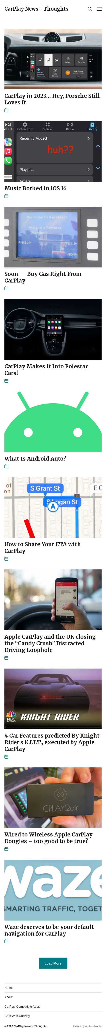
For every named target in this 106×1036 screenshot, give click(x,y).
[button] (89, 9)
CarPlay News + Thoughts (36, 8)
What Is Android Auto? (35, 458)
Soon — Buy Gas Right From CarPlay (43, 277)
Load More (52, 963)
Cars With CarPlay (17, 1016)
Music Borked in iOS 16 (35, 188)
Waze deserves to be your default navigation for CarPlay (49, 930)
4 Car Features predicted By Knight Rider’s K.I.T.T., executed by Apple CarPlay (52, 742)
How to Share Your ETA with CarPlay (42, 547)
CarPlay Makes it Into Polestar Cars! (46, 370)
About (8, 997)
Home (8, 988)
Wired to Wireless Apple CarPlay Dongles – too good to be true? (48, 838)
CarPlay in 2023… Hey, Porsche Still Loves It (52, 99)
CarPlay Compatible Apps (22, 1006)
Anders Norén (93, 1026)
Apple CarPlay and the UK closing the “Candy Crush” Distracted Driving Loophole (50, 643)
